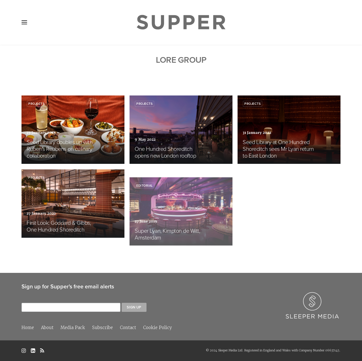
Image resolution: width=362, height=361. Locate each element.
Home (27, 327)
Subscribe (102, 327)
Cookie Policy (157, 327)
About (47, 327)
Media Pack (73, 327)
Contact (128, 327)
